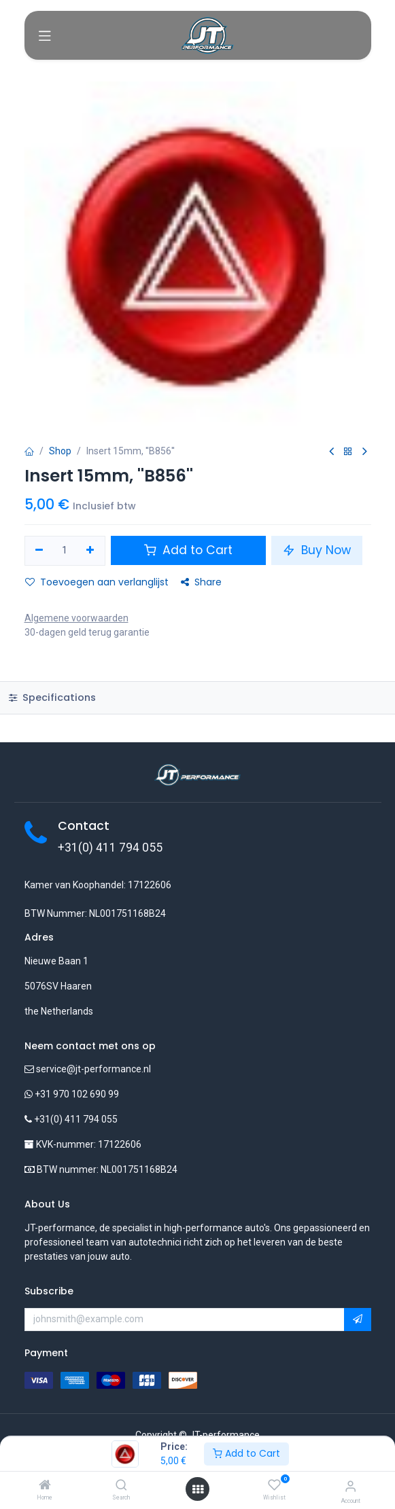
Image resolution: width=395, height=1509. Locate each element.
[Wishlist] (274, 1485)
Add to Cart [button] (188, 550)
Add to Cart (246, 1453)
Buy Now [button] (317, 550)
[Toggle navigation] (44, 35)
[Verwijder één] (39, 551)
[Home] (45, 1485)
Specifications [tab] (52, 697)
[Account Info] (350, 1486)
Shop (60, 451)
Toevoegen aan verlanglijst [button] (97, 582)
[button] (357, 1319)
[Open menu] (197, 1489)
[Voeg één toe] (90, 551)
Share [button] (201, 582)
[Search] (121, 1485)
